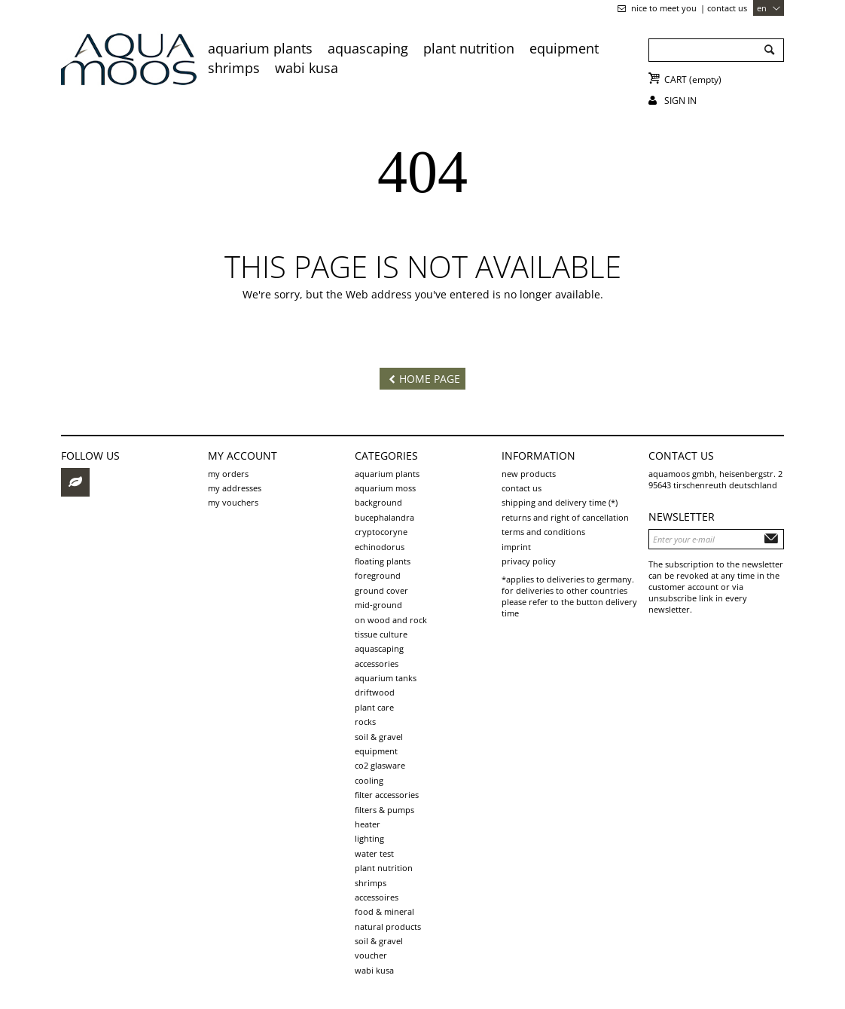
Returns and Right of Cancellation (565, 517)
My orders (228, 473)
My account (242, 455)
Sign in (680, 100)
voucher (371, 955)
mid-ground (378, 604)
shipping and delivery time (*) (560, 502)
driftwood (375, 692)
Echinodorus (379, 546)
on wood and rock (391, 619)
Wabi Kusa (306, 68)
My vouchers (233, 502)
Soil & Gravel (379, 940)
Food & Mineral (384, 911)
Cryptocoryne (381, 531)
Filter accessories (387, 794)
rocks (365, 721)
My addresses (234, 488)
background (378, 502)
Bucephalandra (384, 517)
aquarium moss (385, 488)
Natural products (388, 926)
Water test (374, 853)
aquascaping (368, 48)
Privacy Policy (529, 561)
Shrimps (234, 68)
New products (529, 473)
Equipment (564, 48)
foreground (378, 575)
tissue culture (381, 634)
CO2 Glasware (380, 765)
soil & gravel (379, 736)
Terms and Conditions (543, 531)
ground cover (381, 590)
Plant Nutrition (468, 48)
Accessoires (376, 897)
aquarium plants (260, 48)
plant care (374, 707)
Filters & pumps (384, 809)
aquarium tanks (385, 677)
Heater (367, 824)
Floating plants (382, 561)
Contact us (727, 8)
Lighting (369, 838)
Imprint (516, 546)
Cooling (369, 780)
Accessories (376, 663)
